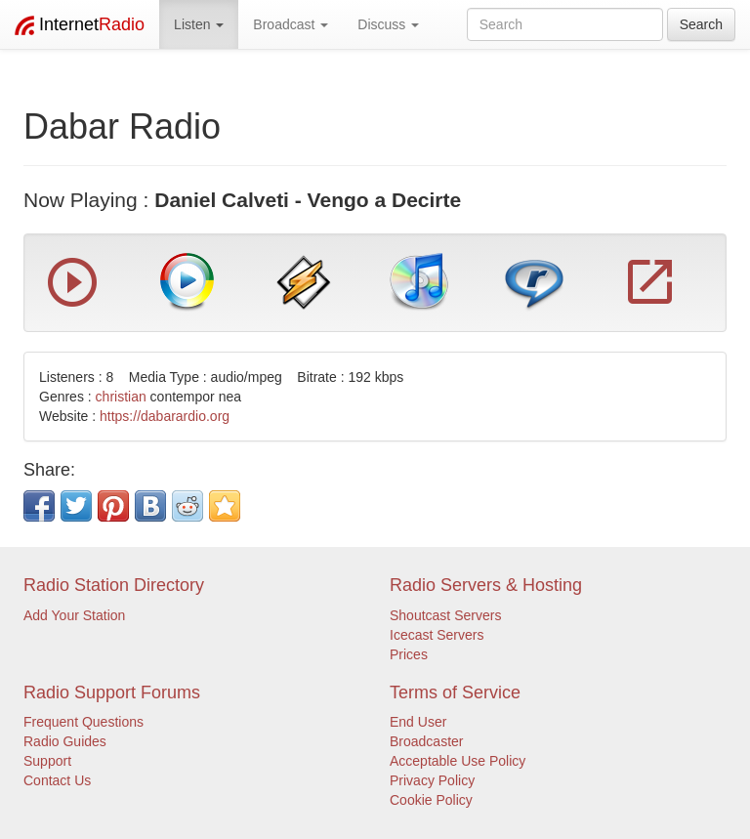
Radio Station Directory (113, 585)
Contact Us (57, 780)
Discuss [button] (388, 24)
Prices (409, 654)
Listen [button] (199, 24)
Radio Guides (64, 741)
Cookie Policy (431, 800)
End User (418, 722)
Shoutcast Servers (445, 615)
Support (47, 761)
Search (701, 24)
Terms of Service (455, 692)
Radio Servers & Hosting (486, 585)
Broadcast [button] (290, 24)
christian (121, 396)
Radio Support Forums (111, 692)
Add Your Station (74, 615)
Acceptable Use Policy (457, 761)
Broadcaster (426, 741)
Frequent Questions (83, 722)
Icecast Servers (436, 635)
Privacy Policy (432, 780)
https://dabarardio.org (164, 416)
